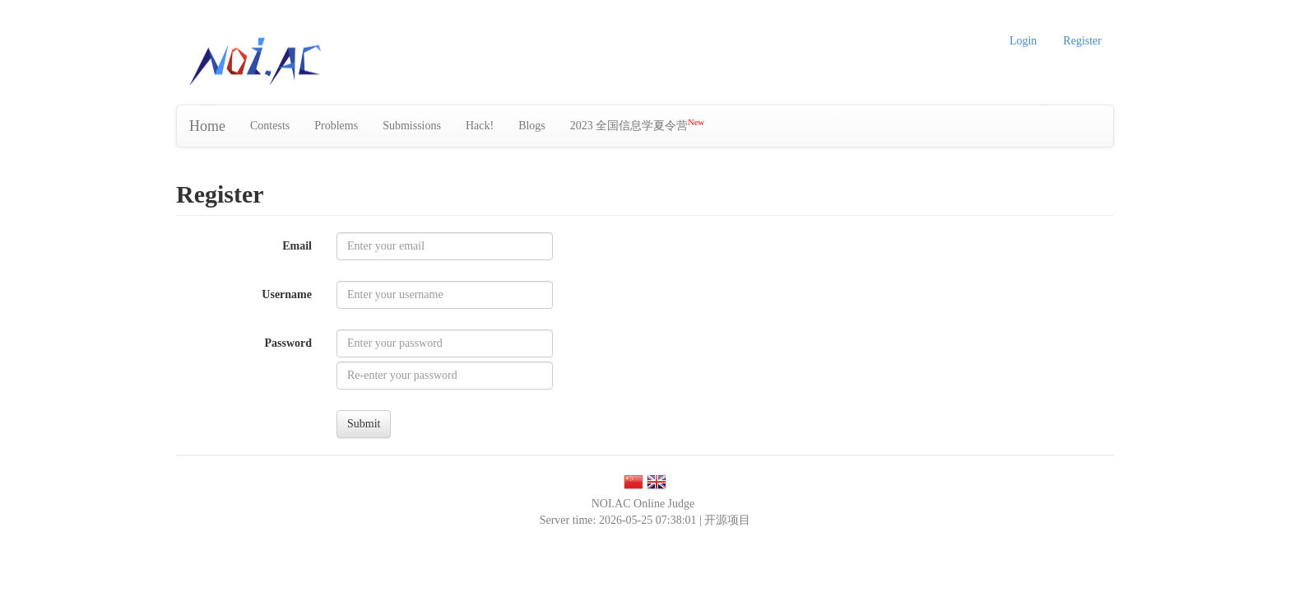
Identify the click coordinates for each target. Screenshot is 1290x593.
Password (288, 343)
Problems (336, 125)
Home (207, 126)
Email (297, 246)
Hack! (480, 125)
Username (287, 294)
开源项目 (727, 520)
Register (1082, 41)
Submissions (412, 125)
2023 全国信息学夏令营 (637, 125)
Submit (363, 424)
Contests (270, 125)
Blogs (531, 125)
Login (1023, 41)
